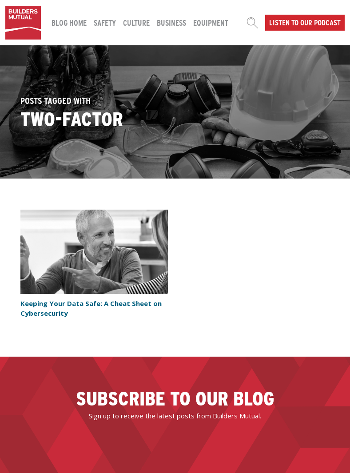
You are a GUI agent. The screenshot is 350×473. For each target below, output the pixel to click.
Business (171, 22)
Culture (136, 22)
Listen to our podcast (305, 22)
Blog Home (69, 22)
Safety (105, 22)
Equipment (210, 22)
